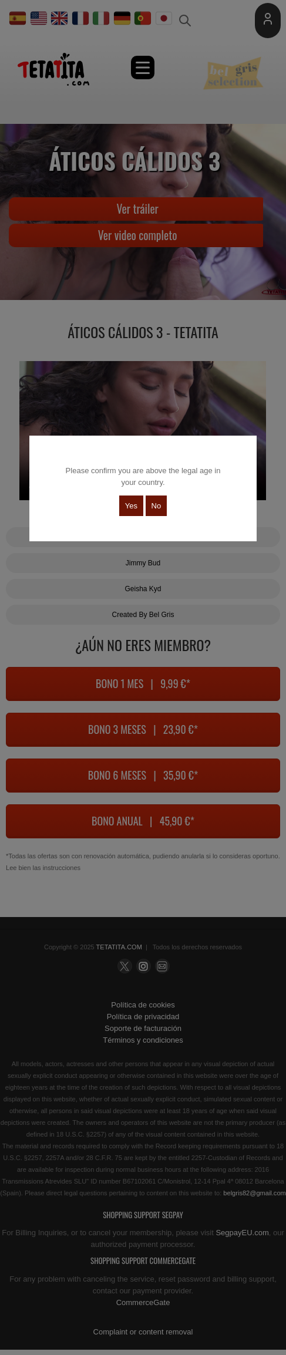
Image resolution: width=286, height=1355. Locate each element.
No (156, 505)
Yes (131, 505)
